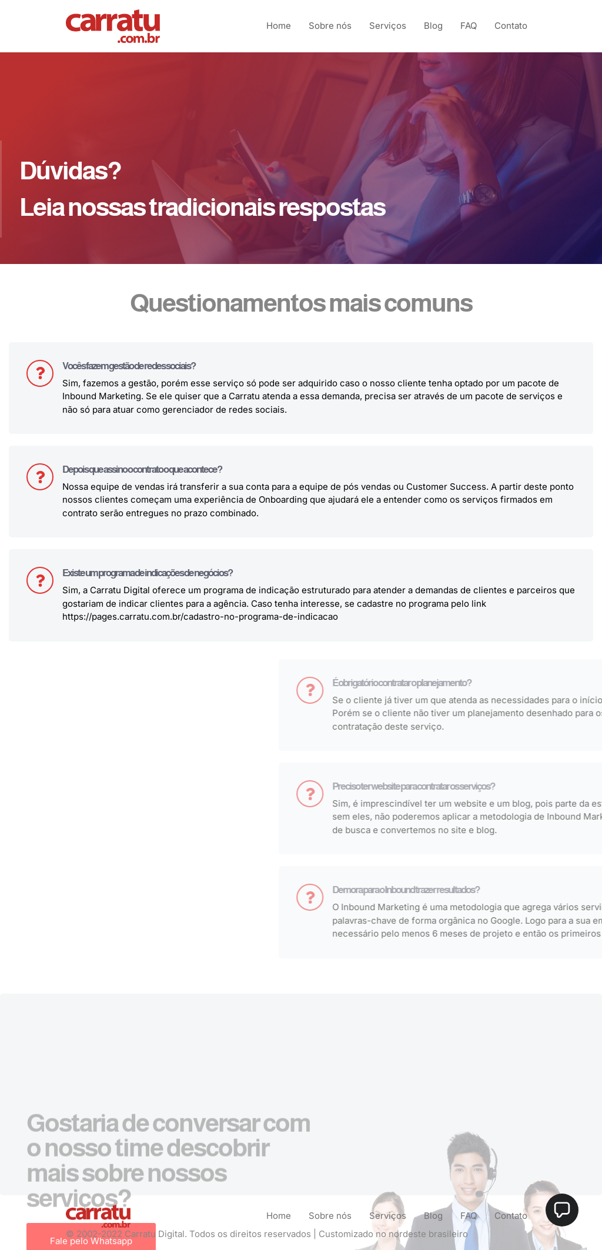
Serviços (387, 25)
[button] (562, 1210)
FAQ (468, 25)
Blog (433, 25)
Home (278, 25)
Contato (510, 25)
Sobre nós (330, 25)
